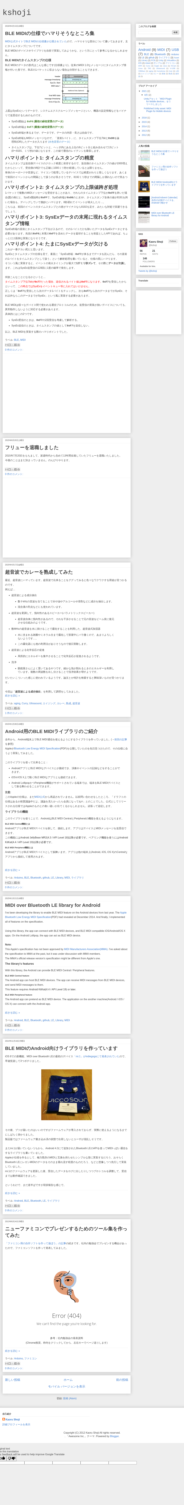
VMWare (141, 71)
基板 (163, 74)
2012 (144, 135)
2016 (144, 117)
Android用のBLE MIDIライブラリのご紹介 (51, 731)
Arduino (18, 877)
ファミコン (30, 1358)
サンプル (158, 63)
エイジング (49, 703)
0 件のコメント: (14, 349)
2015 (144, 122)
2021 (144, 91)
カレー (61, 703)
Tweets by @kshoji (147, 271)
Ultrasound (35, 703)
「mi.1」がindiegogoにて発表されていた (96, 1056)
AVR (140, 66)
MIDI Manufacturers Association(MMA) (86, 949)
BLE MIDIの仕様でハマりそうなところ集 (49, 33)
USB (175, 50)
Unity (161, 60)
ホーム (68, 1379)
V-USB (172, 68)
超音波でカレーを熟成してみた (39, 572)
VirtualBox (171, 60)
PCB (153, 60)
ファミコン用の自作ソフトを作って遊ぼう (164, 168)
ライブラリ (77, 877)
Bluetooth (35, 877)
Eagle (156, 66)
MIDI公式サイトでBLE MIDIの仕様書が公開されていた (36, 41)
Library (59, 877)
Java (165, 66)
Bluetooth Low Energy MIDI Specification (37, 748)
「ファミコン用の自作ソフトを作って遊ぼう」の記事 (35, 1243)
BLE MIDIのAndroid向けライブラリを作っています (61, 1048)
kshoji (17, 12)
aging (17, 703)
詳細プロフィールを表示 (16, 1424)
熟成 (68, 703)
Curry (25, 703)
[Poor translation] (12, 1458)
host (170, 71)
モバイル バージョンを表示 (66, 1386)
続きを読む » (12, 695)
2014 (144, 126)
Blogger (114, 1436)
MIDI (23, 340)
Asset (176, 58)
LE (52, 877)
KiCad (173, 66)
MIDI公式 (39, 797)
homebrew (161, 71)
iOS (140, 63)
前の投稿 (122, 1379)
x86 (177, 71)
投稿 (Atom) (69, 1398)
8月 (146, 95)
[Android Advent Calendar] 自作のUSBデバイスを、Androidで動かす (164, 200)
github (46, 877)
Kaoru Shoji (13, 1419)
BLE (16, 340)
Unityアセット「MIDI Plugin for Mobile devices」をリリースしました (157, 101)
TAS (149, 68)
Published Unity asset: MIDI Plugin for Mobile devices (157, 109)
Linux (140, 68)
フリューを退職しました (32, 447)
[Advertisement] (37, 393)
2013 (144, 130)
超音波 (76, 703)
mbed (147, 63)
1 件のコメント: (14, 713)
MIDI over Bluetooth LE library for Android (52, 905)
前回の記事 (120, 739)
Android (18, 1020)
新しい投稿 (12, 1379)
